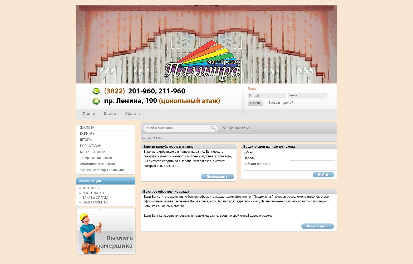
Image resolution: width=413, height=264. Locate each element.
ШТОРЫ (86, 140)
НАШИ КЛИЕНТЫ (95, 202)
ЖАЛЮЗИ (87, 127)
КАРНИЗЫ (87, 134)
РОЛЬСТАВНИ (90, 146)
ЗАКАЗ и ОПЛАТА (95, 198)
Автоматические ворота (97, 164)
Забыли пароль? (280, 102)
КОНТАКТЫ (91, 188)
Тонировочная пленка (96, 158)
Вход (159, 137)
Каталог (147, 137)
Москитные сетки (92, 152)
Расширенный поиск (235, 128)
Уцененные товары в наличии (102, 170)
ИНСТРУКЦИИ (93, 193)
